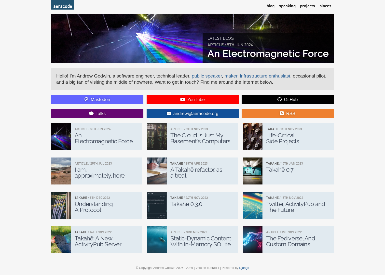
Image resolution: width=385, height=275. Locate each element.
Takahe (272, 129)
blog (271, 5)
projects (307, 5)
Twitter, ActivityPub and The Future (295, 206)
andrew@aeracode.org (192, 113)
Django (244, 268)
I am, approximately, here (99, 172)
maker (230, 76)
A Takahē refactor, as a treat (196, 172)
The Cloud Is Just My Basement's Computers (200, 138)
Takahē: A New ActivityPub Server (98, 241)
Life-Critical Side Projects (282, 138)
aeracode (62, 6)
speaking (287, 5)
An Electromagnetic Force (268, 53)
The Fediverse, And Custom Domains (290, 241)
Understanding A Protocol (94, 206)
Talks (97, 113)
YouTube (192, 99)
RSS (287, 113)
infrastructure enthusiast (265, 76)
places (325, 5)
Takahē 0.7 (279, 169)
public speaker (207, 76)
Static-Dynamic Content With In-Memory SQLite (200, 241)
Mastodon (97, 99)
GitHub (287, 99)
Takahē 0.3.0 (186, 204)
